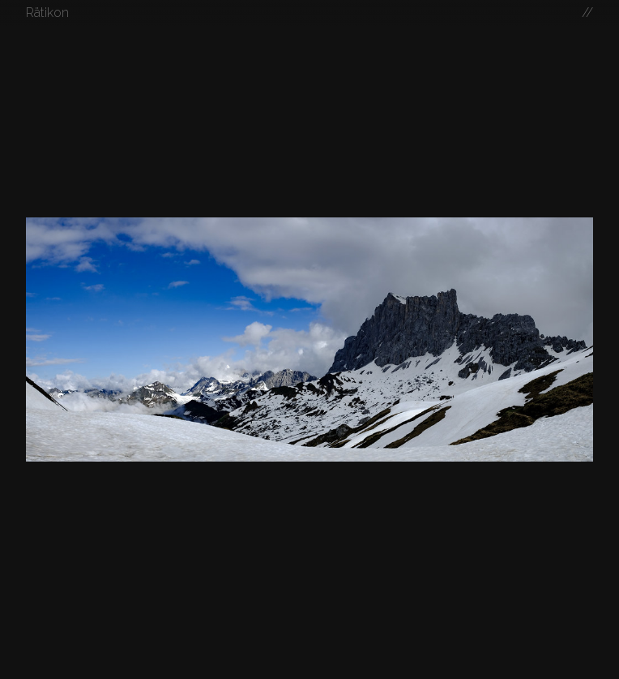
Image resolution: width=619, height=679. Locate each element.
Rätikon (47, 12)
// (587, 12)
